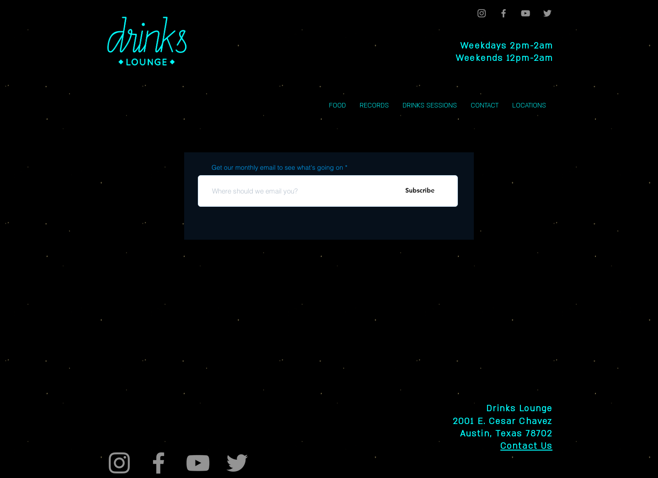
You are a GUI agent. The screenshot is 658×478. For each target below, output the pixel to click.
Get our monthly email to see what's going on (277, 167)
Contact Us (526, 446)
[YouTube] (525, 13)
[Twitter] (547, 13)
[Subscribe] (420, 191)
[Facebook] (503, 13)
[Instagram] (481, 13)
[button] (529, 105)
